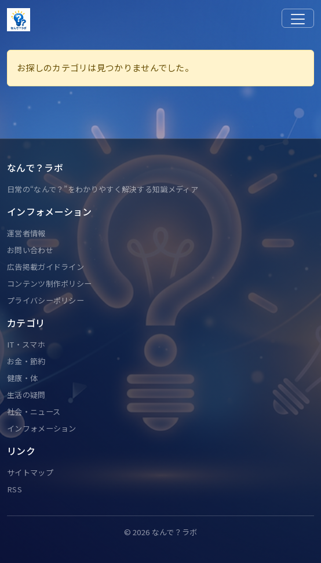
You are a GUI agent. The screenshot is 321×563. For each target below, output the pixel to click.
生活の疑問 (26, 394)
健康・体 (22, 377)
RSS (14, 489)
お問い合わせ (30, 249)
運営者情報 (26, 233)
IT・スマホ (26, 344)
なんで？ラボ (175, 532)
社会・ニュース (33, 411)
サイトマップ (30, 472)
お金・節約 (26, 361)
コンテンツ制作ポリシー (49, 283)
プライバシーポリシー (45, 300)
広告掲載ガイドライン (45, 266)
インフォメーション (41, 428)
